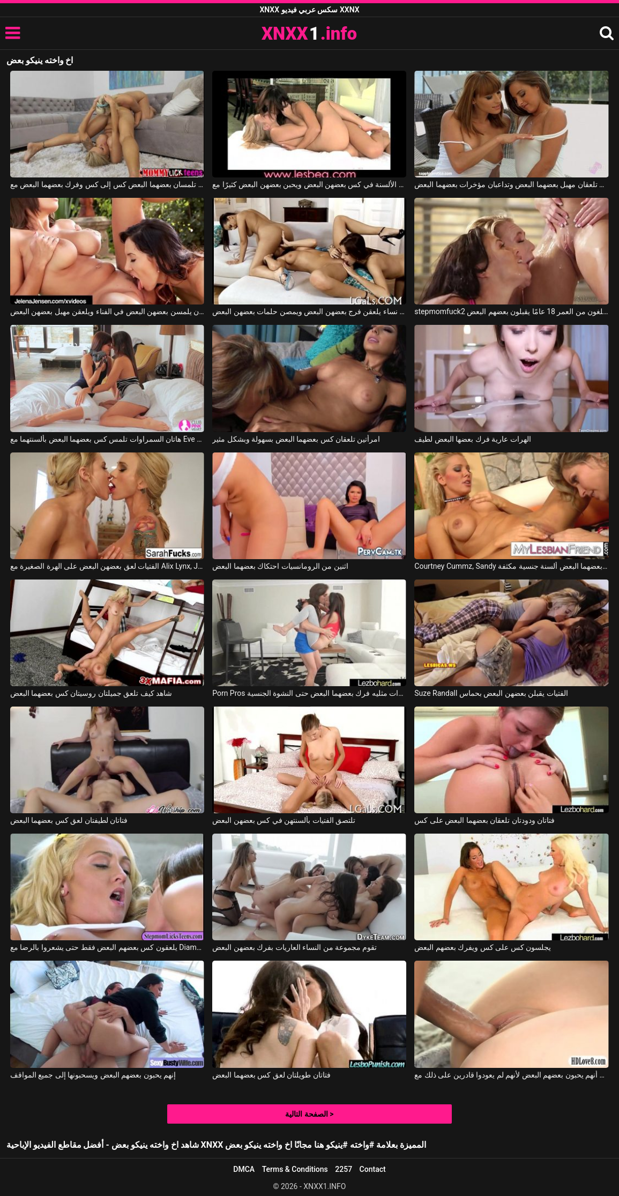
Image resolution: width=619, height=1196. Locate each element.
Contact (373, 1169)
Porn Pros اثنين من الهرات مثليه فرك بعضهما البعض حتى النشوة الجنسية (309, 693)
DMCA (244, 1169)
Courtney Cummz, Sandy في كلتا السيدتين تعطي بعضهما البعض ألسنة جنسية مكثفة (511, 566)
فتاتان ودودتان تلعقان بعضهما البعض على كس (484, 820)
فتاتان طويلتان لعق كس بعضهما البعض (271, 1075)
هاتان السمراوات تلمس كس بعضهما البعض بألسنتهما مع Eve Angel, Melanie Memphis (107, 439)
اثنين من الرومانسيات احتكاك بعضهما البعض (280, 566)
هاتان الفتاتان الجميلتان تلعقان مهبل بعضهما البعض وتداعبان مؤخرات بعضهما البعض (511, 184)
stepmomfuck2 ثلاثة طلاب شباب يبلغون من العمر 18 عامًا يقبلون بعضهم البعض (511, 311)
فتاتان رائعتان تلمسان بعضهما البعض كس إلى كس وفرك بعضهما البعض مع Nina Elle (107, 184)
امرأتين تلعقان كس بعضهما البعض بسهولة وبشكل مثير (296, 439)
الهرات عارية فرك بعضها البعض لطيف (472, 439)
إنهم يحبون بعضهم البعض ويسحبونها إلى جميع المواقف (93, 1075)
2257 (343, 1169)
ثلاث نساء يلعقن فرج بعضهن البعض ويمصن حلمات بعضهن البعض (309, 311)
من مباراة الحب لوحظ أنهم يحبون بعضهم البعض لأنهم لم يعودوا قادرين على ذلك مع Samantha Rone (511, 1075)
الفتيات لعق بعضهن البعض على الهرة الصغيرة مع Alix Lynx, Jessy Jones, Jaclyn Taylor (107, 566)
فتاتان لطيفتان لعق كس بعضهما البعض (69, 820)
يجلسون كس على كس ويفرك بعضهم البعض (482, 947)
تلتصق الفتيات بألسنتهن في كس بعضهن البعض (283, 820)
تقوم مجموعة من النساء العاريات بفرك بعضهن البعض (294, 947)
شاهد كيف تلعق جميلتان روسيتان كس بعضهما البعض (91, 693)
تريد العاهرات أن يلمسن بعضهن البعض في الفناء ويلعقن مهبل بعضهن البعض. (107, 311)
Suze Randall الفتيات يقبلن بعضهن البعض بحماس (491, 693)
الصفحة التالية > (309, 1114)
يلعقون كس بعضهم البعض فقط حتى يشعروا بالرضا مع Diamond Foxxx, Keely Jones (107, 947)
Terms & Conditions (295, 1169)
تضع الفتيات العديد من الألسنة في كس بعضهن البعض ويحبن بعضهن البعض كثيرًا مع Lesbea (309, 184)
